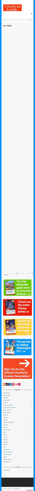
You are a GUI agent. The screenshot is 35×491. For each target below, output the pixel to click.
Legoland (5, 427)
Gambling (5, 417)
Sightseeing (5, 442)
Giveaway (5, 419)
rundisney (5, 437)
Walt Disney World (7, 459)
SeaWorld (5, 439)
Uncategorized (6, 449)
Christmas (5, 402)
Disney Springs (6, 412)
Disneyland (5, 415)
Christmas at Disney (7, 405)
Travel (4, 447)
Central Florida (6, 400)
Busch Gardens (6, 395)
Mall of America (6, 429)
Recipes (5, 434)
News (4, 432)
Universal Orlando (7, 454)
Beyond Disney (6, 392)
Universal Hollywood (7, 452)
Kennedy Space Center (8, 422)
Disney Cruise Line (7, 410)
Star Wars (5, 444)
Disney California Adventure (9, 407)
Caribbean (5, 397)
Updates (5, 457)
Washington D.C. (7, 461)
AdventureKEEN (16, 488)
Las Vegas (5, 424)
